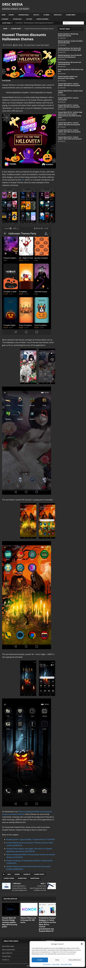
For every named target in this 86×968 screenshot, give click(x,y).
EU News (46, 15)
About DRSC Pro (7, 953)
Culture (29, 19)
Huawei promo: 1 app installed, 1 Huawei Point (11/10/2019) (30, 839)
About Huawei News (8, 950)
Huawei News (70, 15)
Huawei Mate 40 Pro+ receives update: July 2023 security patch (69, 106)
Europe (11, 15)
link (22, 180)
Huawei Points (39, 874)
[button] (82, 944)
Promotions (22, 878)
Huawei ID (26, 874)
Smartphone (34, 878)
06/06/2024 (62, 73)
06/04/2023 (62, 141)
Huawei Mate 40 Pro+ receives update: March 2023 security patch (70, 138)
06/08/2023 (62, 102)
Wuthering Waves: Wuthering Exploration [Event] (68, 35)
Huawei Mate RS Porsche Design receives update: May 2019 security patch (9, 922)
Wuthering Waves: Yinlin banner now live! (70, 70)
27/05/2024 (62, 80)
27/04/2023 (62, 134)
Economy (5, 19)
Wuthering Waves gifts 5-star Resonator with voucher (68, 77)
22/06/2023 (62, 120)
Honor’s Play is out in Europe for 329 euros (28, 920)
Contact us (5, 960)
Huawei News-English (42, 45)
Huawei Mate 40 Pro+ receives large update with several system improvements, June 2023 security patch (70, 114)
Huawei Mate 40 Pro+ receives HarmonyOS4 (68, 99)
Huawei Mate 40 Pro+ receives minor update (70, 92)
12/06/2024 (62, 38)
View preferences (75, 960)
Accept (39, 960)
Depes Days (57, 15)
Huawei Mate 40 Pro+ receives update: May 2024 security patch (69, 84)
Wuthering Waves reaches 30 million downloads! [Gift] (70, 42)
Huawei (17, 874)
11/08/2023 (62, 95)
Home (3, 15)
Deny (57, 960)
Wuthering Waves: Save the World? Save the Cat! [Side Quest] (70, 56)
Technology (17, 19)
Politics (36, 15)
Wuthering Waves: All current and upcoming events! (69, 63)
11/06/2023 (62, 127)
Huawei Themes (9, 878)
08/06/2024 (62, 66)
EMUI (9, 874)
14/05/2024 (62, 88)
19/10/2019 (8, 45)
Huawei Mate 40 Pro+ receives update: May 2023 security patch (69, 124)
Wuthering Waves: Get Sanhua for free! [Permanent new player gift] (69, 49)
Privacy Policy (47, 964)
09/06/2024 (62, 52)
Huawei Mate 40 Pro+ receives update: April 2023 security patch (69, 131)
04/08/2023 (62, 109)
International (23, 15)
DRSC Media (19, 45)
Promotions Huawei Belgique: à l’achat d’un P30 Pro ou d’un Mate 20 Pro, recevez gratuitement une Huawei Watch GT (47, 924)
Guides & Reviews (42, 19)
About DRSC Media (66, 964)
